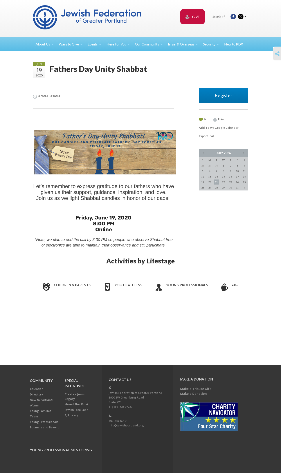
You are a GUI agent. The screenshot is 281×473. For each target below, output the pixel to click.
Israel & (183, 44)
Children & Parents (72, 285)
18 (244, 176)
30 (230, 187)
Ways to (70, 44)
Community (41, 380)
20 (209, 182)
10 (237, 171)
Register (223, 95)
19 (202, 182)
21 (216, 182)
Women (35, 405)
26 (202, 187)
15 (223, 176)
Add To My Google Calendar (219, 128)
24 (237, 182)
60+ (235, 285)
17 (237, 176)
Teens (34, 416)
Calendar (36, 389)
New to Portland (41, 400)
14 (216, 176)
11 (244, 171)
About (45, 44)
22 (223, 182)
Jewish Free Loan (76, 410)
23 (230, 182)
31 (237, 187)
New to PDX (233, 44)
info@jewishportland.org (126, 425)
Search (219, 16)
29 (223, 187)
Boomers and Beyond (44, 427)
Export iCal (206, 136)
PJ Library (71, 415)
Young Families (40, 411)
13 (209, 176)
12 (202, 176)
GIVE (193, 17)
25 (244, 182)
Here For (118, 44)
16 (230, 176)
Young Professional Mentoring (61, 450)
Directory (36, 394)
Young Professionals (187, 285)
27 (209, 187)
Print (219, 119)
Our (149, 44)
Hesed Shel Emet (76, 404)
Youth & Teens (128, 285)
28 (216, 187)
